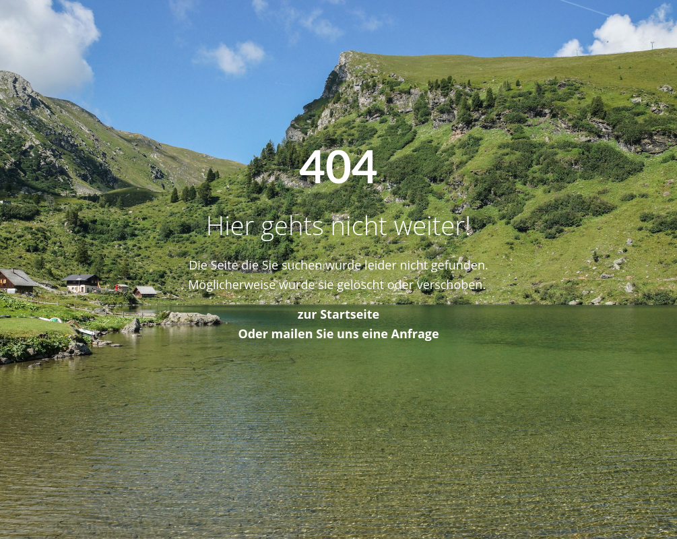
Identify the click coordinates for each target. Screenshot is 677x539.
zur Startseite (339, 314)
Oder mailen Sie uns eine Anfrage (338, 333)
